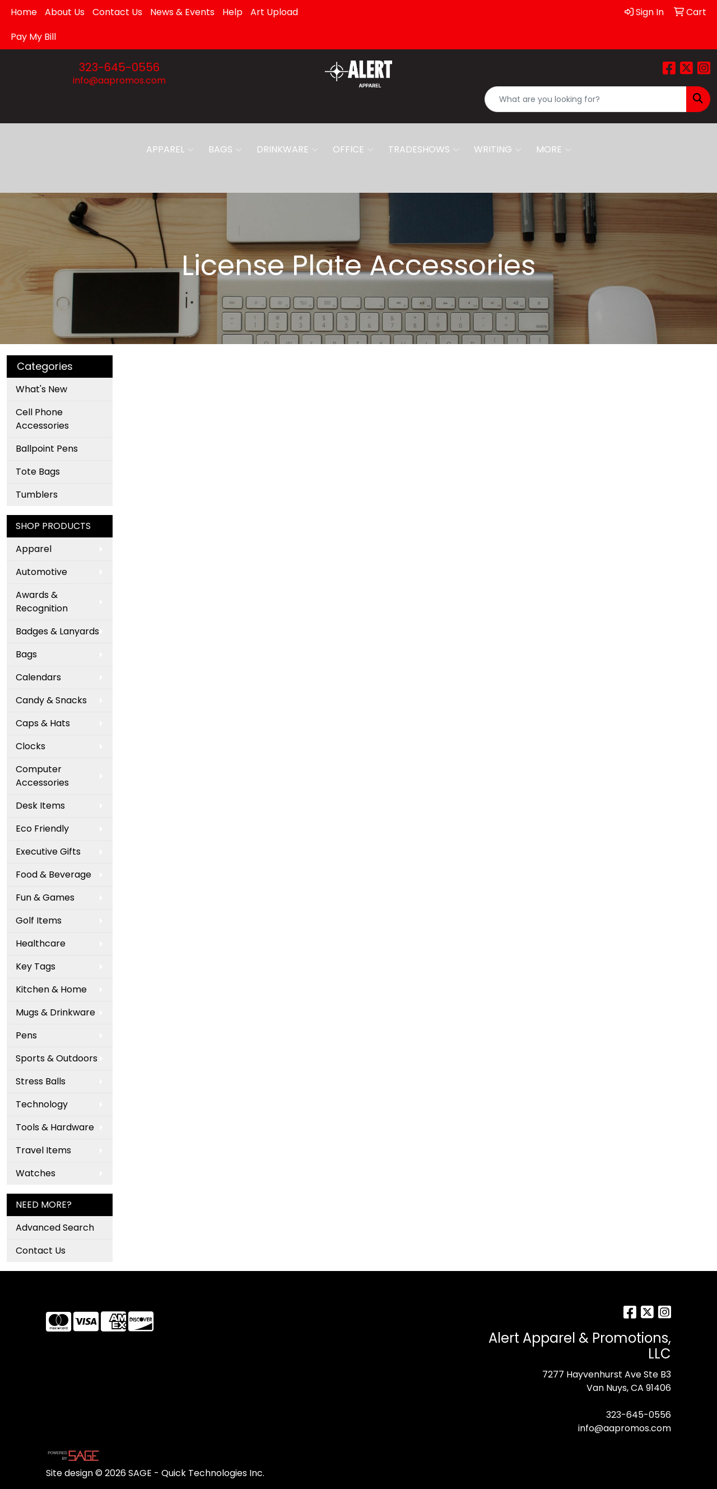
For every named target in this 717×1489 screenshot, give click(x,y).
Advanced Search (55, 1227)
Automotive (41, 571)
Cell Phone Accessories (42, 419)
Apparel (170, 149)
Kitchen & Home (51, 989)
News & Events (182, 12)
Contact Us (117, 12)
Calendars (38, 677)
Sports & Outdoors (56, 1058)
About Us (65, 12)
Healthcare (41, 943)
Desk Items (40, 805)
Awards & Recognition (42, 601)
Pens (26, 1035)
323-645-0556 (119, 67)
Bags (225, 149)
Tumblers (37, 494)
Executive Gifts (48, 851)
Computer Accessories (42, 776)
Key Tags (35, 966)
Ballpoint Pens (47, 448)
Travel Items (43, 1150)
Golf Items (39, 920)
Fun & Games (45, 897)
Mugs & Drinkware (55, 1012)
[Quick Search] (586, 99)
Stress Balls (41, 1081)
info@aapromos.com (119, 80)
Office (353, 149)
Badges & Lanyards (57, 631)
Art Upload (274, 12)
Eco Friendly (42, 828)
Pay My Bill (33, 36)
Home (24, 12)
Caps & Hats (43, 723)
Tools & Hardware (55, 1127)
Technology (42, 1104)
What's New (41, 389)
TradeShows (423, 149)
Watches (35, 1173)
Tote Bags (38, 471)
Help (232, 12)
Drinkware (287, 149)
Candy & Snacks (51, 700)
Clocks (30, 746)
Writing (498, 149)
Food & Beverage (53, 874)
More (553, 149)
